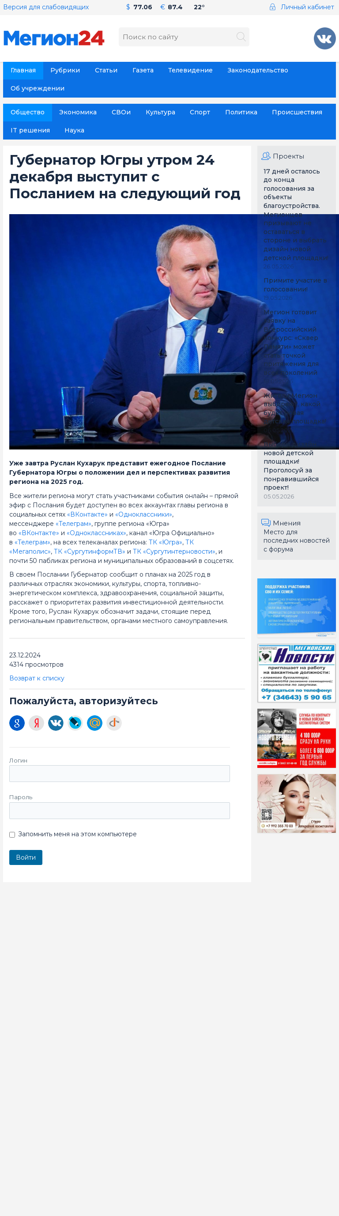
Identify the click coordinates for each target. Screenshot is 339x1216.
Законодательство (258, 70)
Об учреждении (37, 88)
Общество (28, 112)
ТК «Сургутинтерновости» (174, 551)
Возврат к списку (36, 678)
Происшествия (297, 112)
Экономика (78, 112)
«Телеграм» (73, 524)
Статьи (106, 70)
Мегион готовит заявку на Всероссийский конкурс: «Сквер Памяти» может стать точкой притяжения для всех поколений (291, 342)
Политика (241, 112)
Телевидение (190, 70)
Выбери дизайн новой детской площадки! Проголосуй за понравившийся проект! (291, 465)
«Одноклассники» (143, 514)
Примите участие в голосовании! (295, 284)
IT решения (30, 130)
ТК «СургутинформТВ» (89, 551)
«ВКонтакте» (88, 514)
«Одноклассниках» (96, 533)
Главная (23, 70)
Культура (160, 112)
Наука (74, 130)
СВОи (121, 112)
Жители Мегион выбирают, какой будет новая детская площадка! (295, 409)
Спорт (200, 112)
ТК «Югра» (165, 542)
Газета (143, 70)
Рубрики (65, 70)
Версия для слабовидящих (46, 7)
